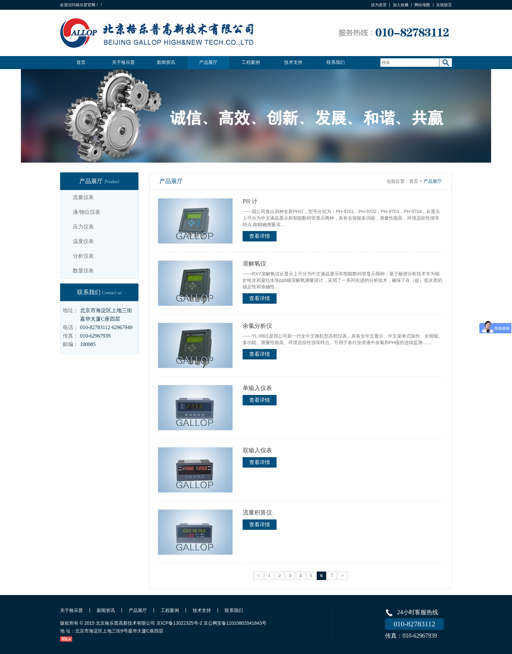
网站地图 (422, 5)
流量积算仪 (257, 512)
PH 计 (250, 201)
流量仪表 (83, 197)
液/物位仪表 (86, 212)
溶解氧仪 (254, 263)
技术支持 (293, 62)
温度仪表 (83, 241)
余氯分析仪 (257, 326)
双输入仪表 (257, 450)
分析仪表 (83, 256)
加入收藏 (400, 5)
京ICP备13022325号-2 (179, 623)
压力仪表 (83, 226)
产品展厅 (208, 62)
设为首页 (379, 5)
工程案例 (251, 62)
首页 (81, 62)
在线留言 (444, 5)
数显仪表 (83, 270)
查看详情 (259, 236)
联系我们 (336, 62)
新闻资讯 (166, 62)
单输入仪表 (257, 388)
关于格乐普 (123, 62)
